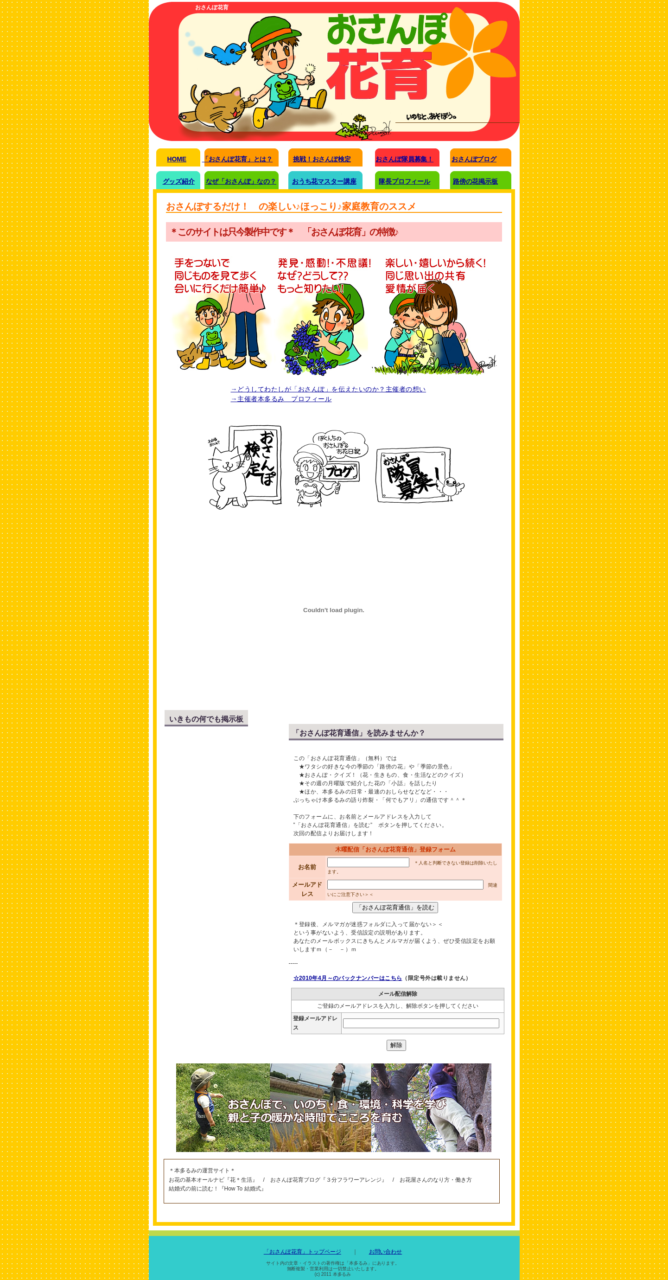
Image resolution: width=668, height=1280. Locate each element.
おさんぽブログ (474, 159)
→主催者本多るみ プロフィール (281, 399)
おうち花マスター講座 (324, 181)
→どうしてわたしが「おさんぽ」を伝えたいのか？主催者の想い (328, 389)
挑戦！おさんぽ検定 (322, 159)
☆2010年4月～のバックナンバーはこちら (347, 978)
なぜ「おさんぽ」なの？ (241, 181)
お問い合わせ (385, 1251)
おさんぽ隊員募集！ (404, 159)
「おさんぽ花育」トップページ (302, 1251)
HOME (176, 159)
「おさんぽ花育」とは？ (237, 159)
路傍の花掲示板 (475, 181)
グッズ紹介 (179, 181)
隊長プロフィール (404, 181)
